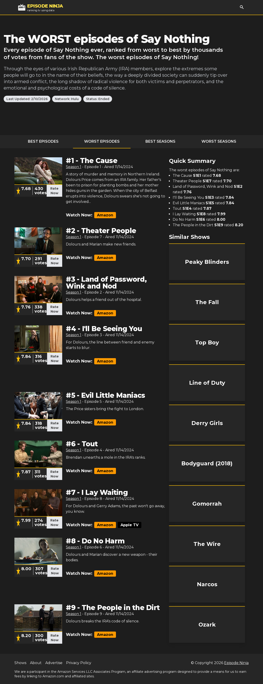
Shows (20, 663)
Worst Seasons (218, 141)
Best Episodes (43, 141)
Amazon (105, 215)
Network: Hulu (67, 99)
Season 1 (73, 167)
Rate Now (54, 190)
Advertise (53, 663)
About (36, 663)
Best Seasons (160, 141)
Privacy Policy (78, 663)
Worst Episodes (102, 141)
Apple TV (130, 525)
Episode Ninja (236, 663)
